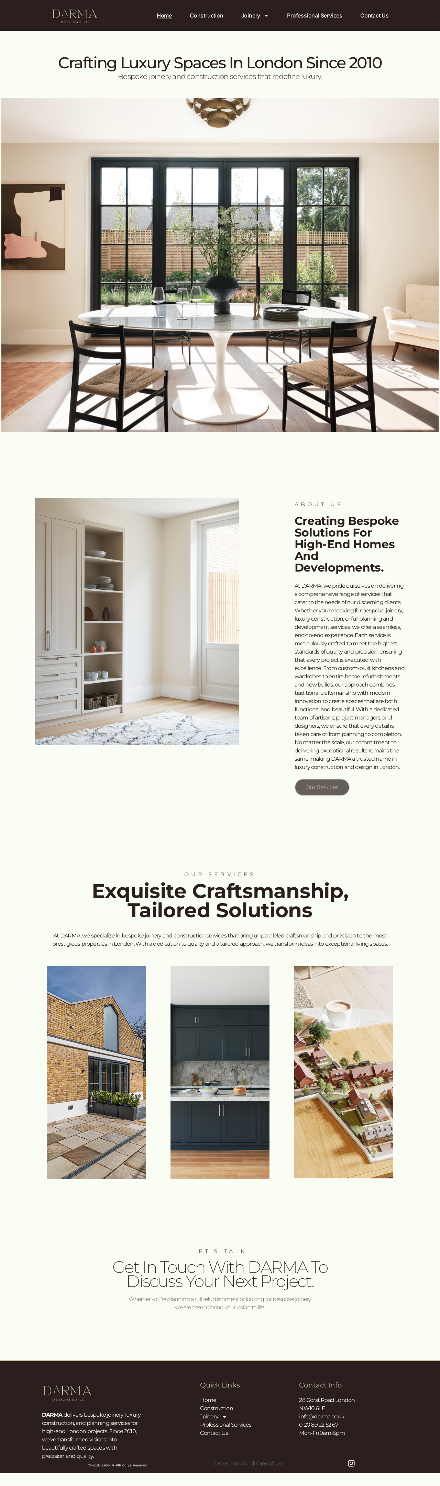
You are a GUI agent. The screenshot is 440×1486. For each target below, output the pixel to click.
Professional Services (314, 15)
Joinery (255, 15)
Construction (206, 15)
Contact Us (374, 15)
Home (164, 15)
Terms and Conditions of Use (248, 1463)
